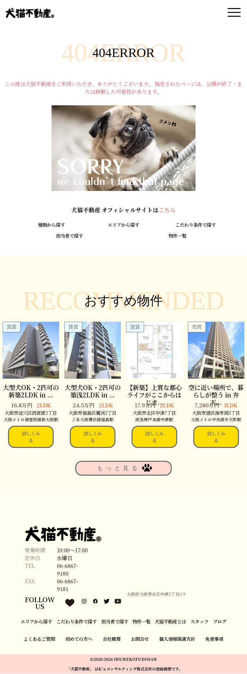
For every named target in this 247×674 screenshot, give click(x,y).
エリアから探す (123, 225)
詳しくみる (31, 437)
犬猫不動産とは (170, 621)
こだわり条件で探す (195, 225)
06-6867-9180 (67, 570)
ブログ (219, 621)
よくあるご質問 (39, 639)
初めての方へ (78, 639)
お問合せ (140, 639)
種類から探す (51, 225)
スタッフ (199, 621)
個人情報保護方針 (177, 639)
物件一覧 (178, 236)
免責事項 (214, 639)
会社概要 (112, 639)
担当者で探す (69, 236)
